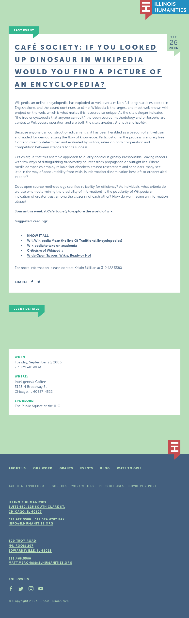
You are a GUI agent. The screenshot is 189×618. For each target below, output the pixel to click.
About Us (17, 468)
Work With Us (82, 486)
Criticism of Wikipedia (45, 250)
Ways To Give (129, 468)
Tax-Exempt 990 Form (26, 486)
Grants (66, 468)
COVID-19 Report (142, 486)
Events (86, 468)
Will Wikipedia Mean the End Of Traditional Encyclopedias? (75, 241)
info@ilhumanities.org (31, 523)
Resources (58, 486)
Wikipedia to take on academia (52, 245)
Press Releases (111, 486)
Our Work (42, 468)
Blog (105, 468)
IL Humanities (164, 10)
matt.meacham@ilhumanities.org (40, 562)
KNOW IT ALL (38, 236)
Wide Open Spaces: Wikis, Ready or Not (59, 255)
